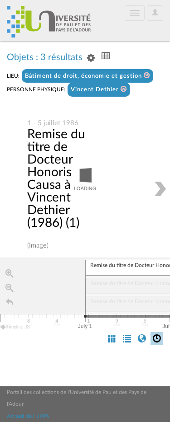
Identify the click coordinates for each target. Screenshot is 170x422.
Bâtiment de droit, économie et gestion (87, 75)
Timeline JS (15, 327)
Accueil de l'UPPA (28, 416)
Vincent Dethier (99, 89)
